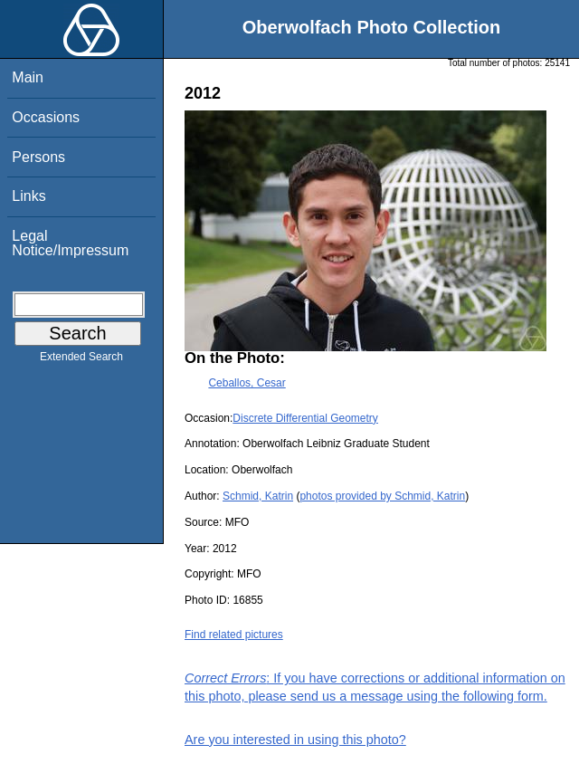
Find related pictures (234, 634)
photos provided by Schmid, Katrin (382, 496)
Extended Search (81, 360)
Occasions (46, 117)
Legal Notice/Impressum (70, 243)
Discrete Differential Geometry (305, 418)
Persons (38, 157)
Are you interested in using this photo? (295, 739)
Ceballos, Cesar (246, 383)
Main (27, 77)
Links (28, 196)
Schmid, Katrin (258, 496)
